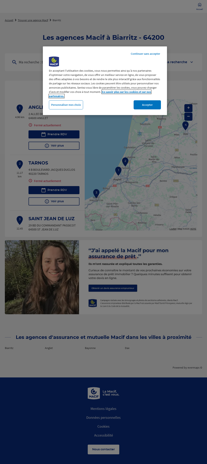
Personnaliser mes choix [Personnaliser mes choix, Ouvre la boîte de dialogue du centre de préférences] (66, 105)
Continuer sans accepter (145, 54)
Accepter (147, 105)
